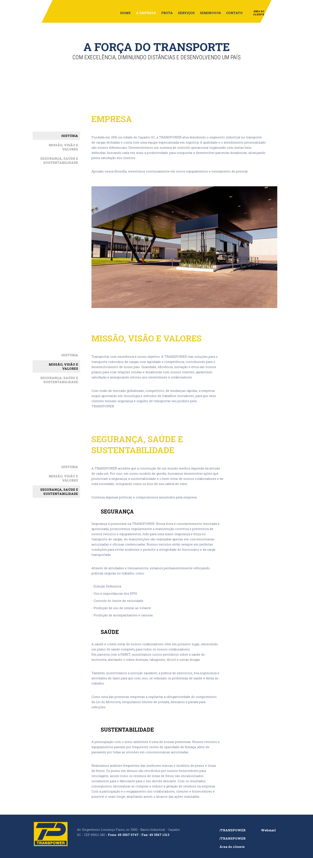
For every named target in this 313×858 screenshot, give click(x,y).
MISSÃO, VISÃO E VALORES (63, 147)
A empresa (146, 13)
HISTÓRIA (69, 136)
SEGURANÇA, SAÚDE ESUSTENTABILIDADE (59, 160)
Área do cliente (232, 847)
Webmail (268, 830)
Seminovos (210, 13)
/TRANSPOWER (232, 830)
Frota (167, 13)
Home (125, 13)
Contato (234, 13)
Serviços (186, 13)
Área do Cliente (258, 13)
